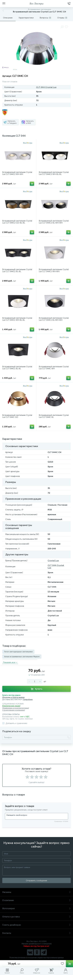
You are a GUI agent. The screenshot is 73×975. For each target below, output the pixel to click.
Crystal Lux (53, 560)
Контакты (36, 932)
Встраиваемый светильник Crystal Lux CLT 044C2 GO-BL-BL (17, 222)
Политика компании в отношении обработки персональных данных (37, 957)
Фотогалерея (36, 908)
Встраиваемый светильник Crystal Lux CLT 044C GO (17, 416)
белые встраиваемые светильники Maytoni (22, 656)
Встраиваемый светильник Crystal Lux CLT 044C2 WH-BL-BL (54, 173)
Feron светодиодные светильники (18, 652)
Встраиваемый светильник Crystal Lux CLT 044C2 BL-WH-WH (54, 222)
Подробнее (28, 699)
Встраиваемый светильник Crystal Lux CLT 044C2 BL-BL (17, 270)
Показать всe (10, 662)
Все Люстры (36, 3)
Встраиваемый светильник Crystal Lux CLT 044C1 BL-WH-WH (54, 319)
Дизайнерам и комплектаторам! (15, 708)
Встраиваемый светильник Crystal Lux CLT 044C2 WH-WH (17, 173)
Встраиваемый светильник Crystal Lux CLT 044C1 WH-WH (54, 270)
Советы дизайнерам (36, 924)
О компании (36, 900)
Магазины (36, 892)
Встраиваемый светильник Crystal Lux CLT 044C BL (54, 416)
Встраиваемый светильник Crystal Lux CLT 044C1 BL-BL (17, 368)
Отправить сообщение (36, 880)
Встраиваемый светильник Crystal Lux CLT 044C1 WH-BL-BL (17, 319)
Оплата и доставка (36, 916)
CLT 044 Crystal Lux (46, 87)
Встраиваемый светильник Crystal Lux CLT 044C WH (54, 368)
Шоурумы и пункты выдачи (13, 697)
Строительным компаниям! (13, 710)
